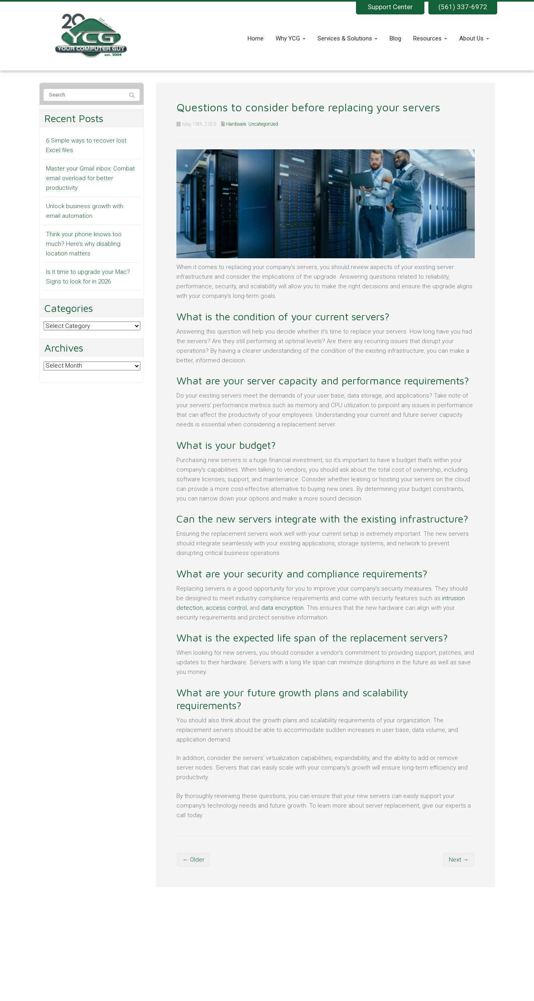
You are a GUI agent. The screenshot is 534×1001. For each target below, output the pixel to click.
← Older (193, 859)
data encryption (282, 607)
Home (256, 38)
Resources (430, 38)
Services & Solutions (348, 38)
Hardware (236, 124)
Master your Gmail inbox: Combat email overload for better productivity (90, 178)
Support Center (390, 7)
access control (226, 607)
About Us (474, 38)
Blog (395, 38)
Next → (459, 859)
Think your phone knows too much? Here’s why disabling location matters (84, 244)
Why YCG (291, 38)
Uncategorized (263, 124)
